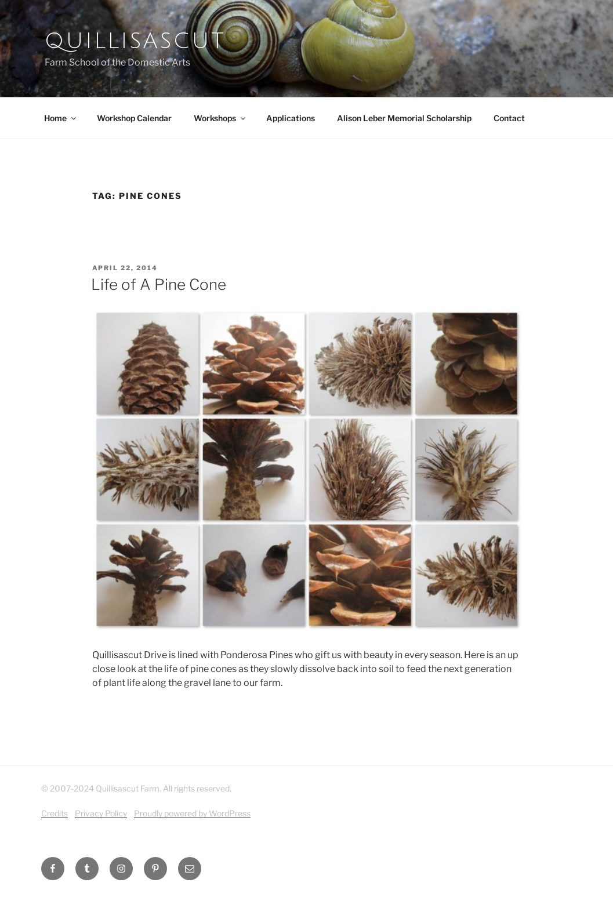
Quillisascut (135, 41)
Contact (509, 118)
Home (61, 118)
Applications (290, 118)
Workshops (220, 118)
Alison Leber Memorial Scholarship (404, 118)
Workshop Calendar (134, 118)
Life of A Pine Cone (158, 284)
